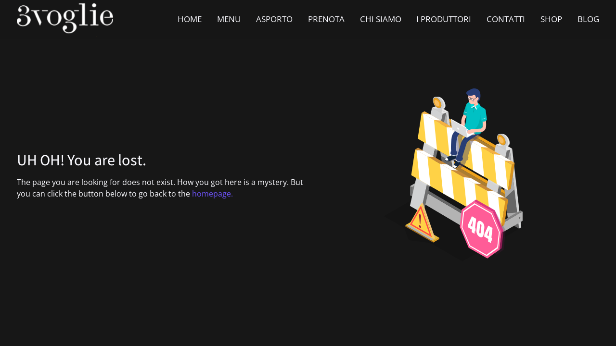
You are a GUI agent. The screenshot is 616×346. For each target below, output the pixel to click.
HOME (190, 19)
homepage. (212, 193)
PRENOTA (326, 19)
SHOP (551, 19)
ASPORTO (274, 19)
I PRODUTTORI (443, 19)
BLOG (588, 19)
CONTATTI (506, 19)
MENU (229, 19)
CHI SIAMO (380, 19)
